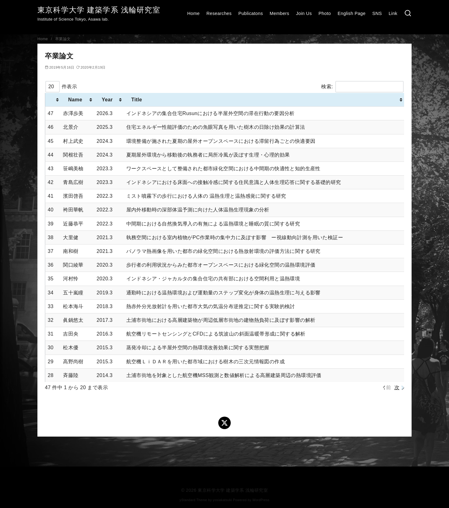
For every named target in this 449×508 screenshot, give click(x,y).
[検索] (408, 13)
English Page (352, 13)
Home (193, 13)
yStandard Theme (193, 500)
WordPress (260, 500)
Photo (325, 13)
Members (279, 13)
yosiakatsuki (222, 500)
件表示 (61, 86)
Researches (219, 13)
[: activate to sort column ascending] (53, 100)
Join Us (304, 13)
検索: (362, 86)
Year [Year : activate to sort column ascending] (107, 99)
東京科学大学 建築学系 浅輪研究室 (98, 10)
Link (393, 13)
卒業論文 (63, 39)
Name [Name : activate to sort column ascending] (75, 99)
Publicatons (250, 13)
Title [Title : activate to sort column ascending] (136, 99)
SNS (377, 13)
